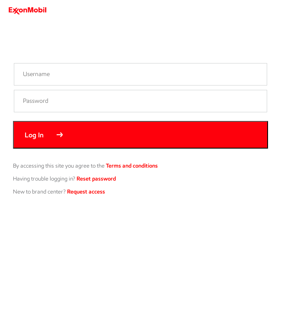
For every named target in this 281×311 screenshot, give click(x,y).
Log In (34, 135)
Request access (86, 191)
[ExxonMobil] (30, 10)
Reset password (96, 178)
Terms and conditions (132, 165)
